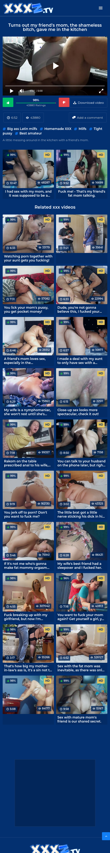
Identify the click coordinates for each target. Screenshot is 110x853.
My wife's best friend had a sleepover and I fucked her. (79, 566)
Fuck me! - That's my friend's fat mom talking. (81, 193)
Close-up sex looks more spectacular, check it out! (78, 412)
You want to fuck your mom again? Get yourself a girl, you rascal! (81, 617)
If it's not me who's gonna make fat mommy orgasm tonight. (25, 566)
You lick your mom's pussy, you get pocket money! (26, 310)
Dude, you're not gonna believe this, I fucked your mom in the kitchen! (78, 310)
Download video (91, 103)
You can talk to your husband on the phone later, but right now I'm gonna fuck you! (81, 463)
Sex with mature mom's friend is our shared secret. (79, 719)
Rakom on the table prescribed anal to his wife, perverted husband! (26, 463)
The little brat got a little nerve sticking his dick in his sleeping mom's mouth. (80, 514)
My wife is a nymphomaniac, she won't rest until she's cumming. (27, 412)
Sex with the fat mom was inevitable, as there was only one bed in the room (80, 668)
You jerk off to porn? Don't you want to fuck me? (25, 514)
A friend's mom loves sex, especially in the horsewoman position (25, 361)
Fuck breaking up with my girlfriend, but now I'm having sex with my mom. (25, 617)
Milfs (82, 129)
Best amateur (30, 133)
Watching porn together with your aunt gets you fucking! (28, 258)
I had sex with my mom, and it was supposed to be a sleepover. (28, 193)
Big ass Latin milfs (22, 129)
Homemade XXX (57, 129)
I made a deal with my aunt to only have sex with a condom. (80, 361)
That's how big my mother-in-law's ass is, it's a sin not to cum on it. (28, 668)
